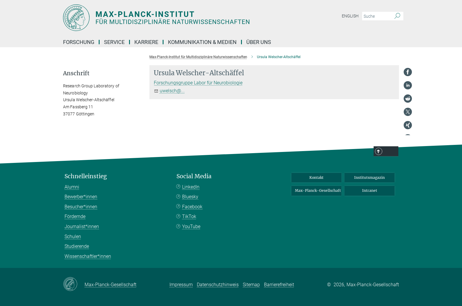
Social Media (194, 176)
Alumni (72, 187)
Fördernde (75, 216)
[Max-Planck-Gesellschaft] (74, 284)
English (350, 16)
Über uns (258, 42)
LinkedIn (190, 187)
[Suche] (397, 16)
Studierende (77, 246)
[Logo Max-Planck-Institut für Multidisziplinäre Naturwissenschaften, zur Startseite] (173, 17)
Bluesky (190, 196)
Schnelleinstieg (86, 176)
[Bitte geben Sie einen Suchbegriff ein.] (376, 16)
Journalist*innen (82, 226)
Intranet (369, 190)
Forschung (78, 42)
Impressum (181, 284)
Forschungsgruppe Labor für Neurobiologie (198, 83)
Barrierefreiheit (279, 284)
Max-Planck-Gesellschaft (318, 190)
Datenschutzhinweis (218, 284)
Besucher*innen (81, 207)
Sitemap (251, 284)
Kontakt (316, 177)
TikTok (189, 216)
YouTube (191, 226)
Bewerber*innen (81, 196)
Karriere (146, 42)
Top (390, 152)
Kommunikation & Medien (202, 42)
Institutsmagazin (369, 177)
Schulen (73, 236)
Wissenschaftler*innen (88, 256)
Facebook (192, 207)
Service (114, 42)
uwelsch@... (172, 91)
